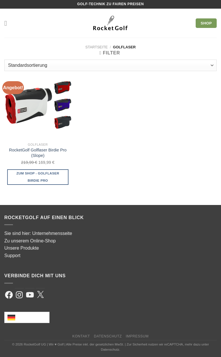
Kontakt (81, 336)
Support (12, 255)
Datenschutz (108, 336)
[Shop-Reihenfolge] (110, 65)
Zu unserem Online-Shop (30, 240)
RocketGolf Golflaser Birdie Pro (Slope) (37, 153)
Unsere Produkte (21, 248)
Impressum (137, 336)
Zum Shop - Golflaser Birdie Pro (37, 177)
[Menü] (7, 23)
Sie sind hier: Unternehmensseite (38, 233)
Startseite (96, 47)
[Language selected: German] (26, 317)
